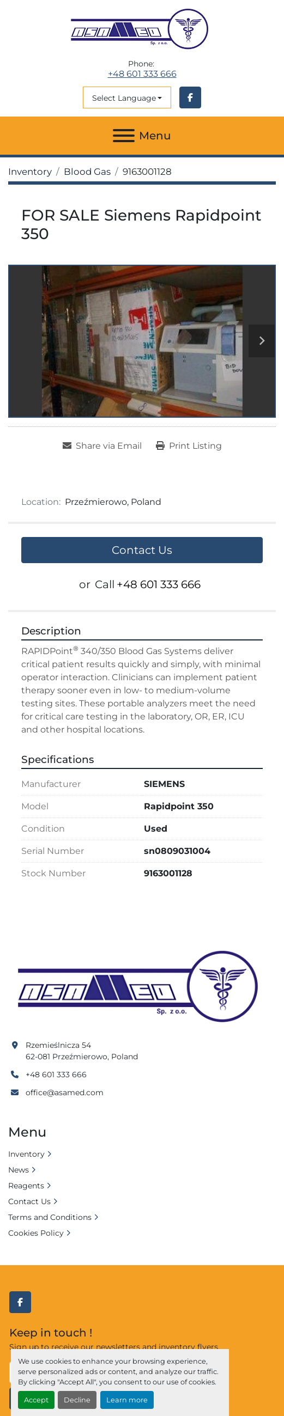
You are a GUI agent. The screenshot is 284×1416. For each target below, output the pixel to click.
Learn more (127, 1400)
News (18, 1170)
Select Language (124, 98)
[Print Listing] (189, 446)
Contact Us (142, 550)
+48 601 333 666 (142, 74)
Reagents (26, 1186)
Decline (77, 1400)
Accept (36, 1400)
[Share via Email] (102, 446)
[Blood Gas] (87, 171)
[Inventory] (30, 171)
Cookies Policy (36, 1233)
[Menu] (124, 135)
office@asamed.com (65, 1092)
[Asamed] (142, 987)
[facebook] (190, 97)
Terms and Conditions (50, 1217)
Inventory (26, 1154)
